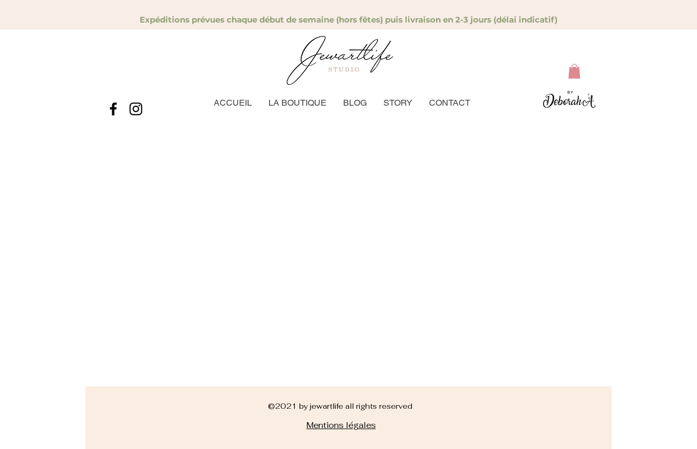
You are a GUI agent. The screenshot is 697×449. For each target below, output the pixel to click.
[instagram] (135, 108)
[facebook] (113, 108)
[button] (574, 71)
